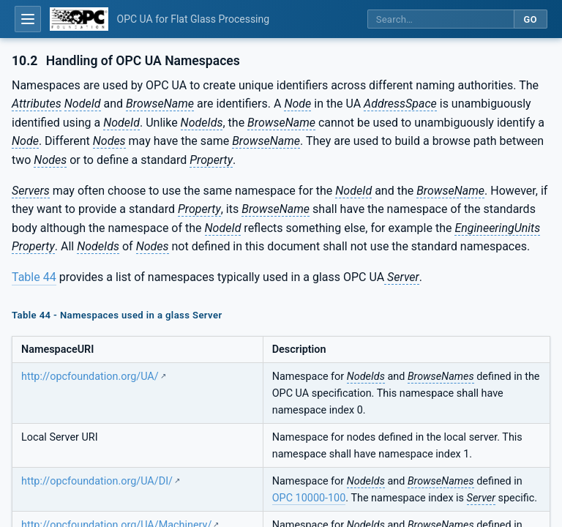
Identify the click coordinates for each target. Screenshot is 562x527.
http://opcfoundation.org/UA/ (90, 376)
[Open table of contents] (28, 19)
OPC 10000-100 (309, 498)
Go (530, 19)
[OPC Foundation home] (79, 19)
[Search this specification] (440, 19)
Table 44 (34, 277)
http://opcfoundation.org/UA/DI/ (97, 481)
